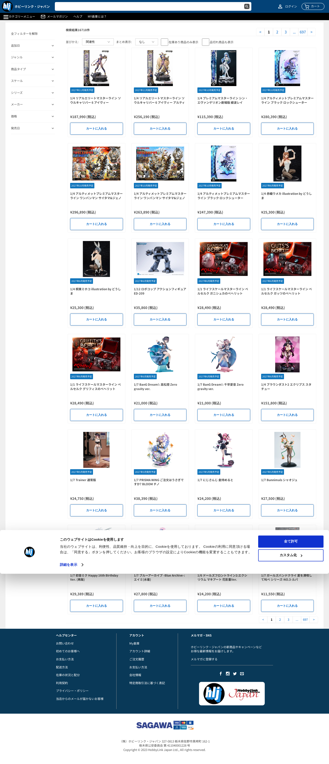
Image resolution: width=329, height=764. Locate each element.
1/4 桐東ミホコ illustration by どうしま (95, 291)
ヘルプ (77, 16)
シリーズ (17, 93)
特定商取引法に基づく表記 (147, 683)
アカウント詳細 (139, 651)
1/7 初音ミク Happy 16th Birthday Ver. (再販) (94, 577)
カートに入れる (96, 128)
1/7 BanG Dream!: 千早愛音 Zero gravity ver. (220, 386)
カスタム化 (291, 745)
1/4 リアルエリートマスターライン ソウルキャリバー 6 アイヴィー (95, 100)
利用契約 (62, 683)
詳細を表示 (68, 755)
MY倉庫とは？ (97, 16)
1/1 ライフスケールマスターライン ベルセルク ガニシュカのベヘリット (222, 291)
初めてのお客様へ (68, 651)
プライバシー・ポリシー (72, 690)
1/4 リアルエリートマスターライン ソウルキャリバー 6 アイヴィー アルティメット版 (159, 102)
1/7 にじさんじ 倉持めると (215, 480)
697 (303, 32)
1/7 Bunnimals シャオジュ (279, 480)
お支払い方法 (65, 659)
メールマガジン (57, 16)
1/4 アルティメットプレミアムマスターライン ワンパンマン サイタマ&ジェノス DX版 (96, 197)
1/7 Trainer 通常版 (83, 480)
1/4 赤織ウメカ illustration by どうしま (286, 195)
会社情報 (135, 675)
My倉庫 (134, 643)
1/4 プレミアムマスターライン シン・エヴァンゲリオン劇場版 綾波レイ (222, 100)
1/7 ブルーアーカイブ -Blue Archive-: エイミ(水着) (159, 577)
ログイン (291, 6)
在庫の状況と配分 (68, 675)
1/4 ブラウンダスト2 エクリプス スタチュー (286, 386)
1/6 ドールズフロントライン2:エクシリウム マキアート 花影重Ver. (222, 577)
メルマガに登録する (204, 659)
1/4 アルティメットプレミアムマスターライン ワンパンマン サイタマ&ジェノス (160, 197)
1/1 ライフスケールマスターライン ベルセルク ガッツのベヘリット (286, 291)
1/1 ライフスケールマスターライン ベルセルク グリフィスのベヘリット (95, 386)
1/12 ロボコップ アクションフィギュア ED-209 (160, 291)
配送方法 (62, 667)
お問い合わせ (65, 643)
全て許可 (291, 732)
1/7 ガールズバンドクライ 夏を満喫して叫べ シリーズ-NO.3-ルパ (286, 577)
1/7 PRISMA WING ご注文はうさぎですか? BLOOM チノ (159, 482)
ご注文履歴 (136, 659)
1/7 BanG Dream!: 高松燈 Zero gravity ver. (155, 386)
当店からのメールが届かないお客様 (79, 698)
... (294, 32)
